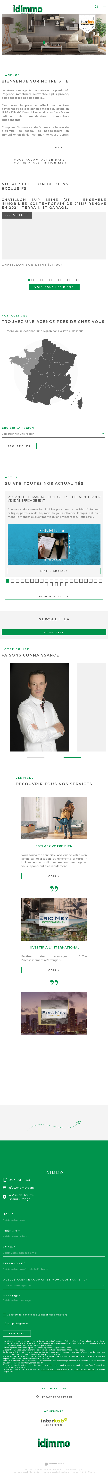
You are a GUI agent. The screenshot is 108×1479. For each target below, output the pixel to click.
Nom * (8, 1210)
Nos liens (64, 1468)
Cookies (91, 1468)
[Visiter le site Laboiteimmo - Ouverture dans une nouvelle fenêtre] (54, 1460)
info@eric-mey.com (21, 1184)
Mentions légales (50, 1468)
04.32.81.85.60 (19, 1176)
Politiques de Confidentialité (53, 1365)
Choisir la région (18, 424)
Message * (12, 1292)
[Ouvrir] (97, 7)
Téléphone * (14, 1259)
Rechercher (19, 442)
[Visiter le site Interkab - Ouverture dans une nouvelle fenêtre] (54, 1418)
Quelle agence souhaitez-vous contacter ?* (45, 1276)
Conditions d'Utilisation (84, 1365)
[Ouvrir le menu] (104, 7)
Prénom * (11, 1226)
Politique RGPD (78, 1468)
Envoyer (17, 1329)
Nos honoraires (20, 1468)
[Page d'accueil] (27, 9)
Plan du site (35, 1468)
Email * (9, 1243)
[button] (44, 42)
